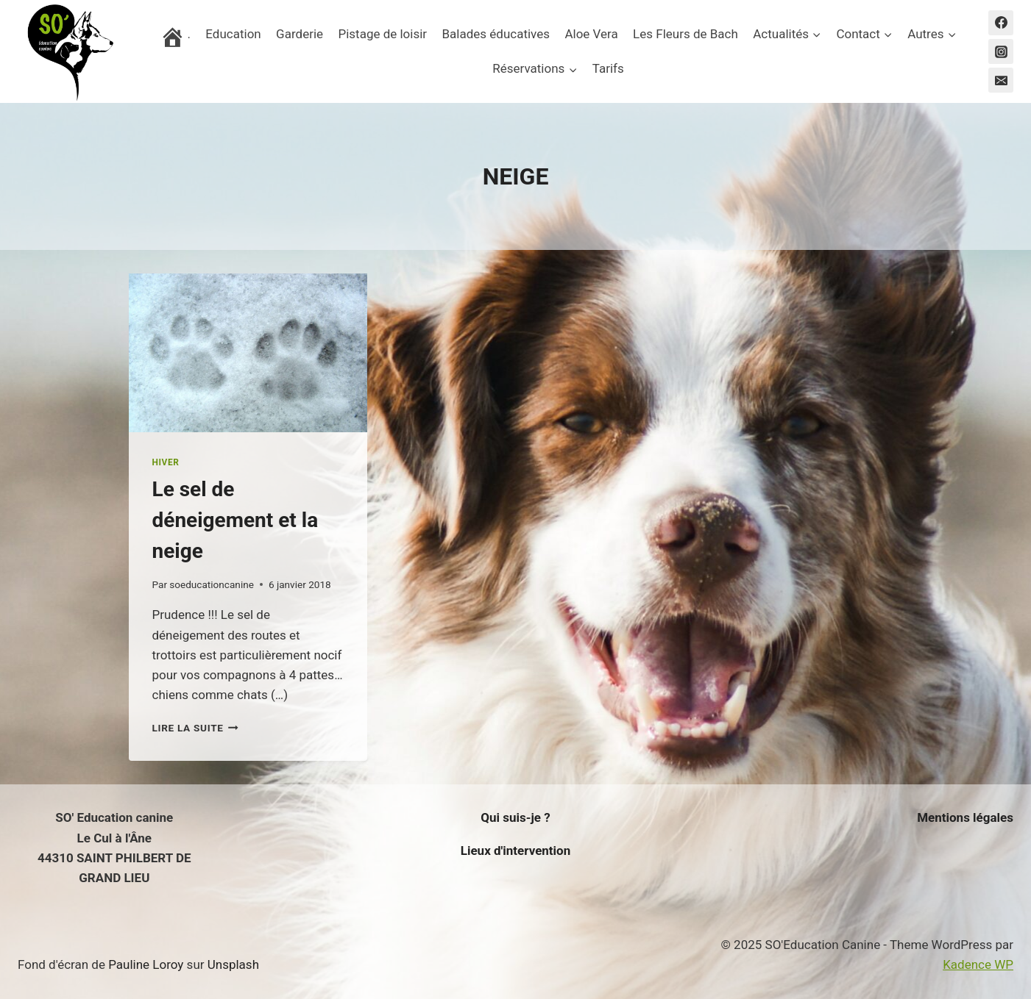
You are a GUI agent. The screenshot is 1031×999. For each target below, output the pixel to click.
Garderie (299, 33)
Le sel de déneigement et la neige (235, 520)
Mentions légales (965, 817)
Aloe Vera (590, 33)
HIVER (166, 462)
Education (233, 33)
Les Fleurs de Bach (685, 33)
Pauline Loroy (145, 964)
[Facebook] (1000, 22)
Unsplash (233, 964)
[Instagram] (1000, 51)
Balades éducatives (496, 33)
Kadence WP (978, 964)
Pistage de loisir (382, 33)
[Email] (1000, 80)
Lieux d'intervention (516, 850)
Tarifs (608, 68)
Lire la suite (195, 728)
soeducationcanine (211, 584)
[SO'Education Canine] (69, 51)
